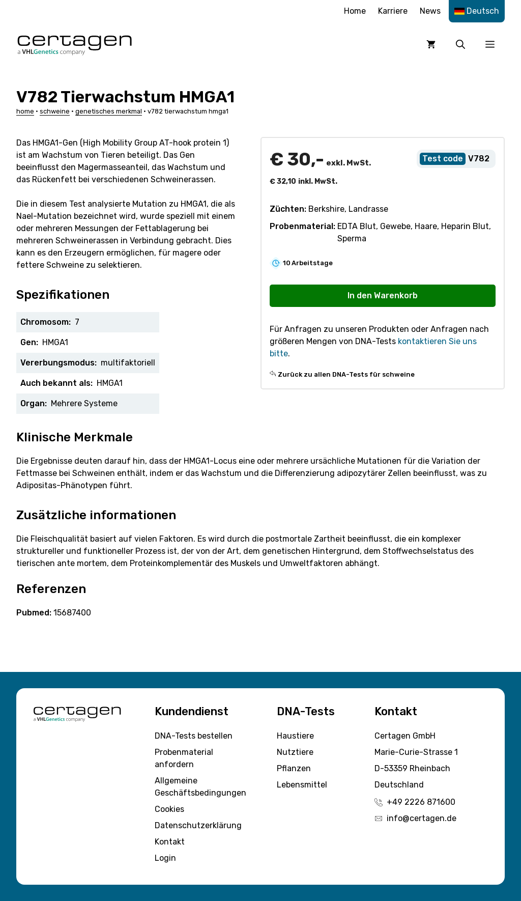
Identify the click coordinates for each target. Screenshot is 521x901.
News (430, 11)
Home (355, 11)
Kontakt (170, 842)
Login (165, 858)
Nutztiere (295, 752)
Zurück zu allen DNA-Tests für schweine (346, 374)
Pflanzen (294, 768)
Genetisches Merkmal (108, 111)
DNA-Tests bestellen (194, 736)
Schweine (55, 111)
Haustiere (295, 736)
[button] (460, 44)
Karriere (393, 11)
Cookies (169, 809)
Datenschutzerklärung (198, 825)
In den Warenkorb (383, 295)
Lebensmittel (302, 785)
